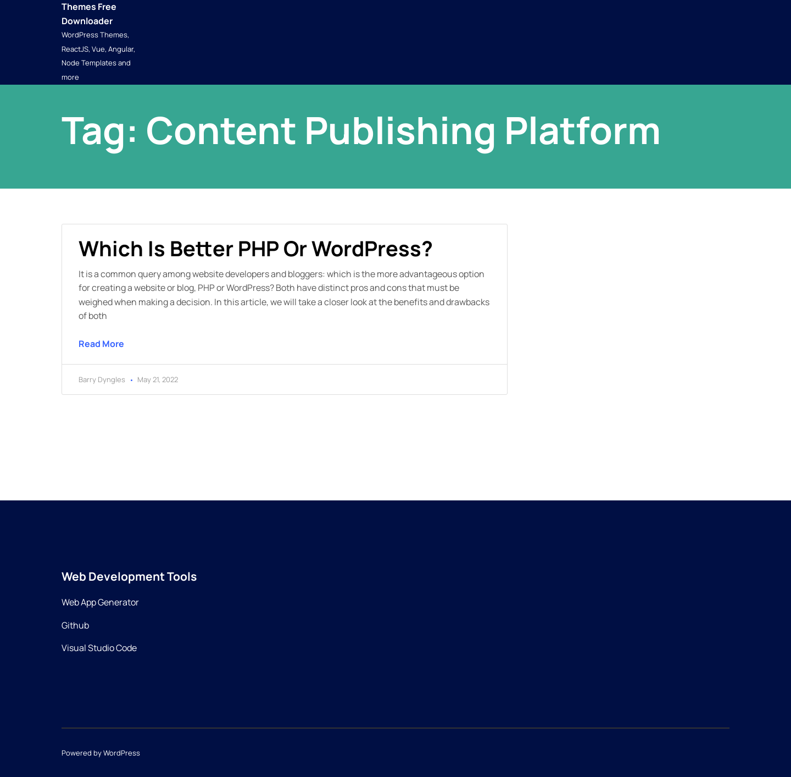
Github (75, 625)
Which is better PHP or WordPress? (256, 248)
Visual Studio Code (99, 648)
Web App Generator (100, 602)
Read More (101, 344)
